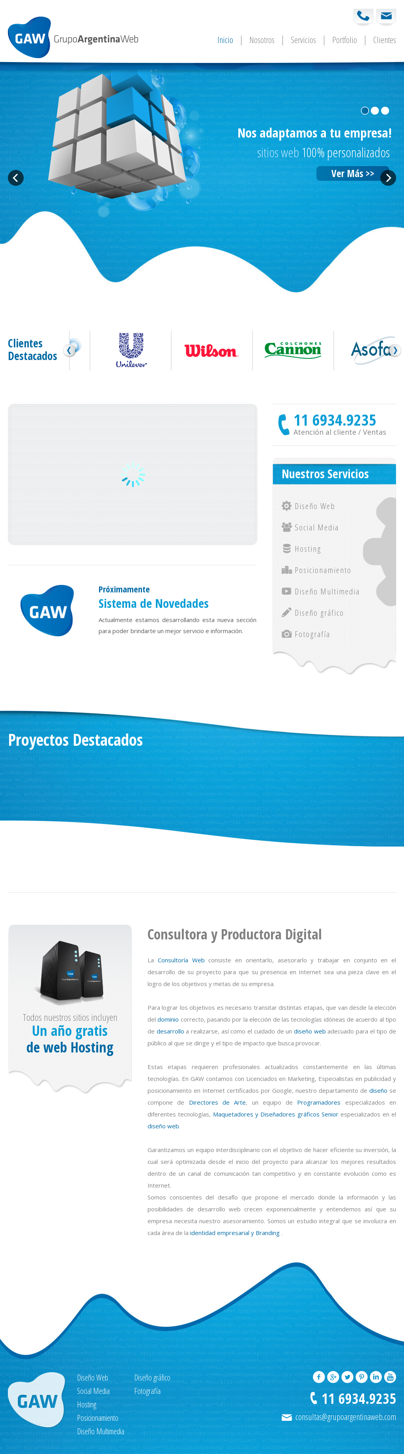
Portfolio (344, 40)
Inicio (225, 40)
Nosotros (262, 40)
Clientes (384, 40)
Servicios (303, 40)
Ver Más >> (352, 173)
